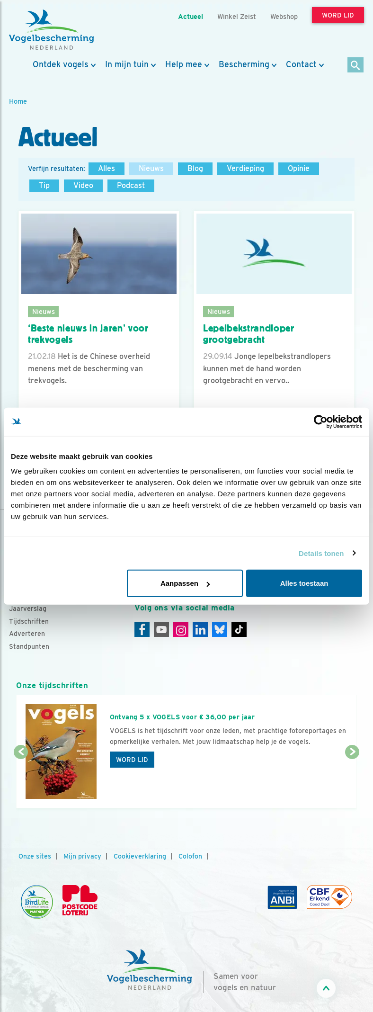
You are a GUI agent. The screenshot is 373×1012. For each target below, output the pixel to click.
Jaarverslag (27, 608)
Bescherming (244, 64)
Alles (106, 168)
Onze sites (34, 856)
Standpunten (29, 646)
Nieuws (151, 168)
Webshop (284, 16)
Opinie (299, 168)
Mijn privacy (82, 856)
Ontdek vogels (61, 64)
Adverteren (27, 633)
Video (83, 185)
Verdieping (245, 168)
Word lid (132, 759)
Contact (301, 64)
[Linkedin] (200, 629)
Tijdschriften (29, 621)
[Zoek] (355, 65)
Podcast (131, 185)
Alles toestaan (304, 583)
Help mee (183, 64)
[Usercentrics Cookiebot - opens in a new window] (320, 421)
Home (18, 101)
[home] (51, 29)
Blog (195, 168)
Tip (44, 185)
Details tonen (321, 553)
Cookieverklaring (140, 856)
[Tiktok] (239, 629)
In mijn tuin (127, 64)
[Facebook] (142, 629)
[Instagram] (180, 629)
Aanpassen (185, 583)
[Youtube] (161, 629)
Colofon (190, 856)
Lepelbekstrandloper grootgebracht (248, 334)
